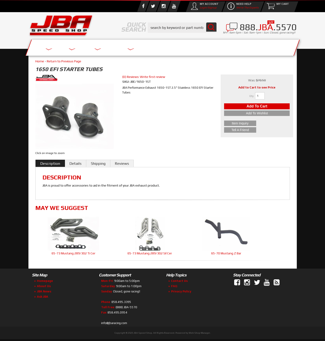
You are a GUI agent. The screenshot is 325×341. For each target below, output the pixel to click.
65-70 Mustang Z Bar (226, 253)
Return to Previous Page (64, 61)
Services (54, 46)
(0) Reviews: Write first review (143, 77)
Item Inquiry (257, 124)
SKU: (126, 81)
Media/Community (201, 46)
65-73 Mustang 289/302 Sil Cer (150, 253)
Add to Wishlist (257, 115)
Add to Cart (257, 107)
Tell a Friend (257, 130)
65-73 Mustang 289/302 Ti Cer (73, 253)
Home (39, 61)
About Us (95, 46)
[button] (182, 27)
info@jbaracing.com (114, 323)
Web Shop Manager (199, 333)
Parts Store (142, 46)
